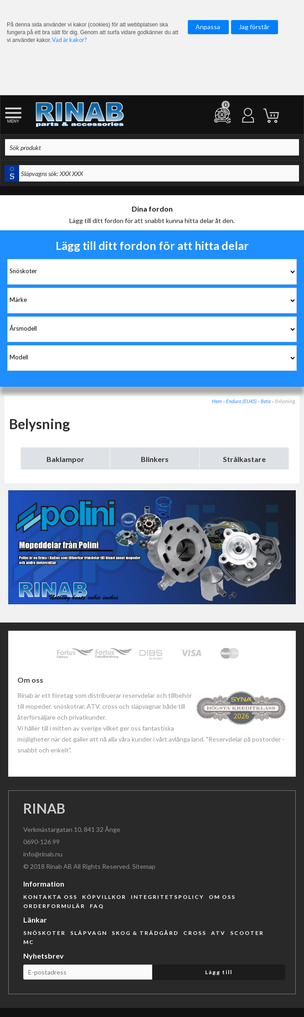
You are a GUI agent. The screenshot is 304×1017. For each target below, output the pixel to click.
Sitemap (143, 866)
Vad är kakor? (69, 39)
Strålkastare (244, 459)
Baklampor (65, 459)
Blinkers (155, 459)
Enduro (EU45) (241, 401)
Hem (217, 401)
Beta (266, 401)
